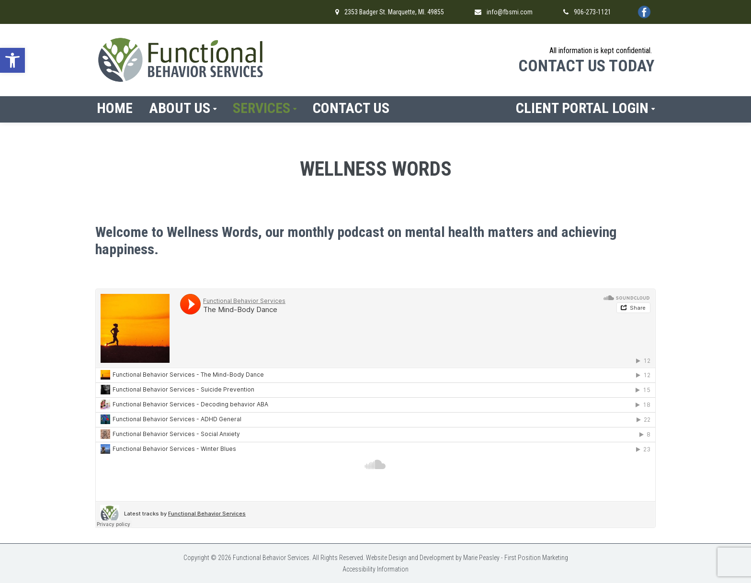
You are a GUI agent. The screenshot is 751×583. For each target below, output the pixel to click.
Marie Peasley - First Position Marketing (515, 557)
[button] (12, 60)
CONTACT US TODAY (586, 65)
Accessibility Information (375, 569)
